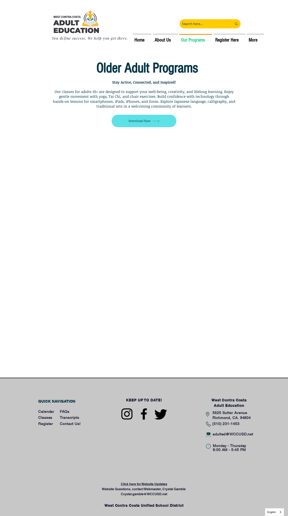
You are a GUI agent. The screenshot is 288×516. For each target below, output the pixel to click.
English (271, 512)
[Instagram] (126, 413)
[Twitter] (160, 413)
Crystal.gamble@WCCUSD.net (144, 494)
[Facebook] (143, 413)
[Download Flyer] (144, 121)
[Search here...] (204, 23)
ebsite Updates (155, 484)
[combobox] (274, 512)
